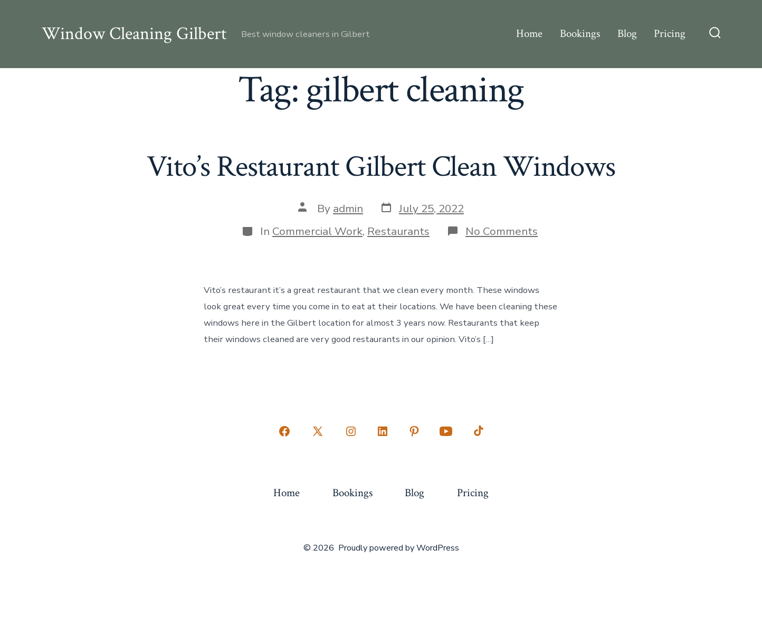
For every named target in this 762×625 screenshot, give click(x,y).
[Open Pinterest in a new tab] (414, 431)
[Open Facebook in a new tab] (284, 431)
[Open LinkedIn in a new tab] (382, 431)
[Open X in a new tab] (317, 431)
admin (348, 208)
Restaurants (398, 231)
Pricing (669, 33)
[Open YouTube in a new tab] (446, 431)
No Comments (501, 231)
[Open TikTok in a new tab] (477, 431)
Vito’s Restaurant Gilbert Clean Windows (381, 166)
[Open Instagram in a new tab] (351, 431)
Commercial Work (317, 231)
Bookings (580, 33)
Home (529, 33)
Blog (627, 33)
